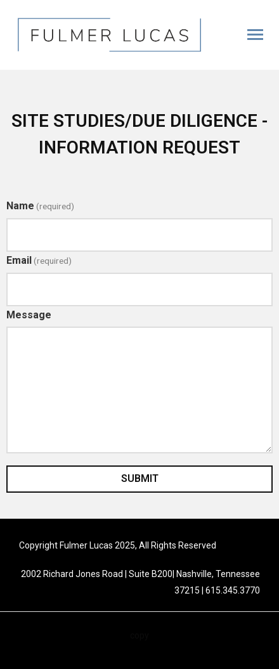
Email (39, 260)
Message (28, 315)
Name (40, 206)
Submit (140, 478)
